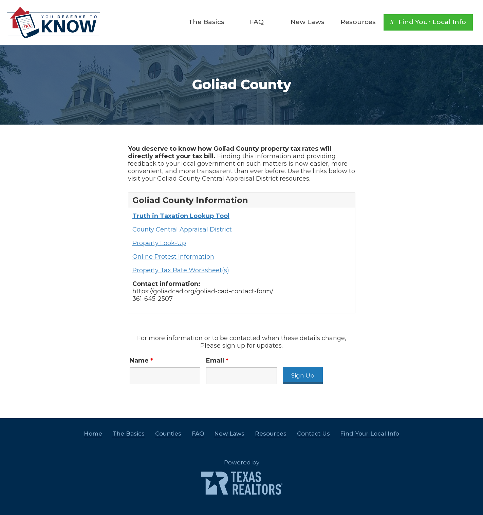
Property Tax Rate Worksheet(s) (180, 270)
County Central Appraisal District (182, 229)
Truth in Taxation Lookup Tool (180, 216)
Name (141, 360)
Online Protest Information (173, 256)
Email (217, 360)
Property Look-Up (159, 243)
